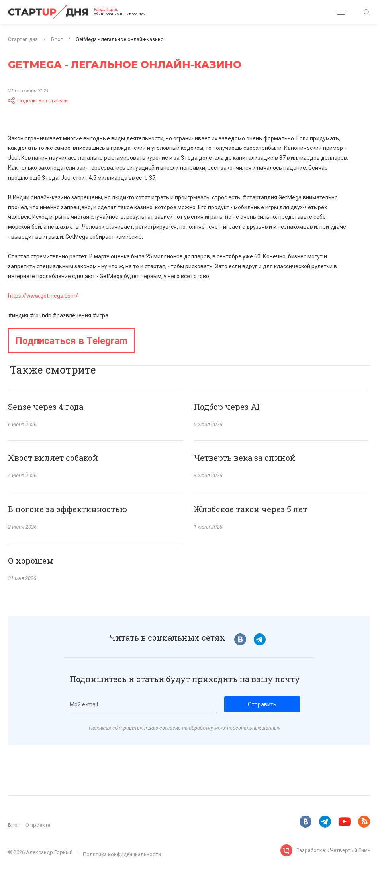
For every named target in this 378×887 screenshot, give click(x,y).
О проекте (37, 825)
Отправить (262, 704)
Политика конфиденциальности (122, 854)
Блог (14, 825)
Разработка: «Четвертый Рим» (333, 850)
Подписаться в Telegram (71, 340)
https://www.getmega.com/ (43, 296)
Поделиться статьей (38, 100)
